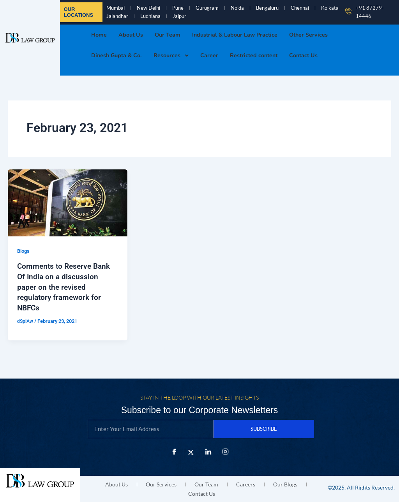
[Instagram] (225, 452)
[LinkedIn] (208, 452)
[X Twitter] (191, 452)
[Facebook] (174, 452)
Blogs (24, 253)
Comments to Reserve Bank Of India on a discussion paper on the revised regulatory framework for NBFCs (65, 289)
